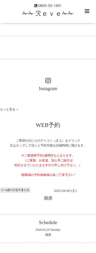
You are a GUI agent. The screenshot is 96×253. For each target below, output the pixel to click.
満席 (48, 235)
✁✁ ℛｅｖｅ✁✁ (48, 13)
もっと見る (9, 109)
